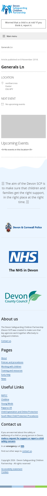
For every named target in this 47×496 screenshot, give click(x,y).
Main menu (12, 36)
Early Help (5, 374)
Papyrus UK (6, 407)
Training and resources (11, 370)
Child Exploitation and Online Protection (19, 411)
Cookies (5, 472)
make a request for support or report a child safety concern (22, 440)
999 (22, 446)
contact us (27, 451)
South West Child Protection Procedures (19, 416)
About (4, 358)
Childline (5, 399)
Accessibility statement (11, 469)
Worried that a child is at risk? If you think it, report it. (23, 24)
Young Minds (7, 403)
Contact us (6, 341)
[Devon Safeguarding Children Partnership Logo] (15, 13)
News (3, 378)
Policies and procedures (12, 362)
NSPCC (4, 395)
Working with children (11, 366)
